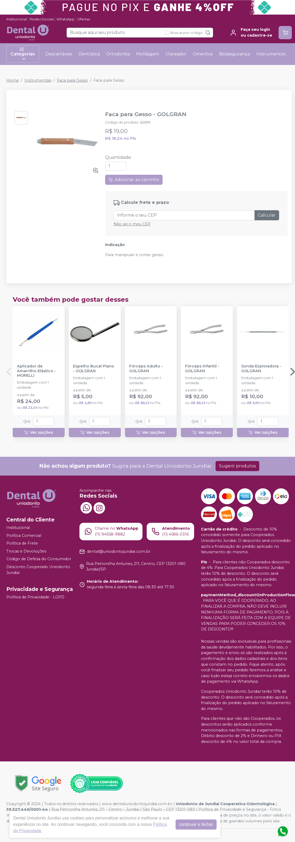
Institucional (16, 19)
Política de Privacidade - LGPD (35, 597)
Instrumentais (37, 80)
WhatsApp (65, 19)
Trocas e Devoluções (26, 551)
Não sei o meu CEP (132, 224)
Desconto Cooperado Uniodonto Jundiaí (38, 569)
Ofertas (83, 19)
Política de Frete (22, 543)
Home (12, 80)
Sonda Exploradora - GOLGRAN (261, 368)
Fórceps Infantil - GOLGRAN (202, 368)
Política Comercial (23, 535)
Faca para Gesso (72, 80)
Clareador (176, 53)
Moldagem (147, 53)
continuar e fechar (196, 824)
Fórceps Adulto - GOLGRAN (146, 368)
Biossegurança (234, 53)
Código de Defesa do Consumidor (38, 559)
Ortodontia (118, 53)
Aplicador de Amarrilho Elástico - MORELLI (36, 371)
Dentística (89, 53)
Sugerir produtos (237, 465)
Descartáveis (59, 53)
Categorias (23, 54)
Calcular (267, 215)
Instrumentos (270, 53)
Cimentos (203, 53)
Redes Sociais (42, 19)
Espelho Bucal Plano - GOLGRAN (93, 368)
